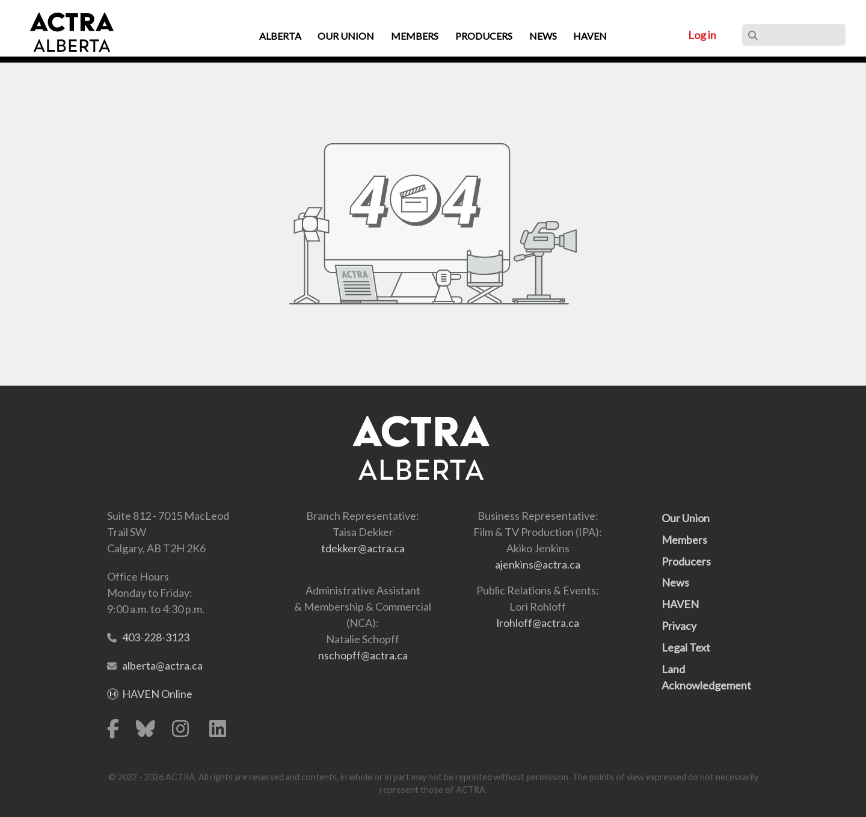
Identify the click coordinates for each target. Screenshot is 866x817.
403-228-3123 (155, 637)
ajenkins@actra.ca (537, 564)
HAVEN (680, 604)
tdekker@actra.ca (363, 548)
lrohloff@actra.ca (538, 622)
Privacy (679, 625)
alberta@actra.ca (162, 665)
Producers (686, 561)
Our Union (686, 518)
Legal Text (686, 647)
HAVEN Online (157, 693)
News (675, 582)
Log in (702, 35)
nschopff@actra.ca (363, 655)
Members (684, 539)
